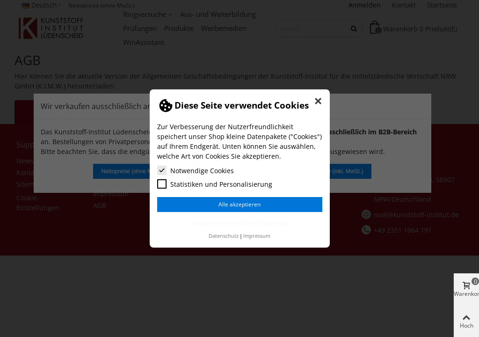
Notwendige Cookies (195, 170)
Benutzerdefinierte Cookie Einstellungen (240, 223)
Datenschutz (224, 235)
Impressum (256, 235)
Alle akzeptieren (239, 204)
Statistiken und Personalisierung (214, 184)
